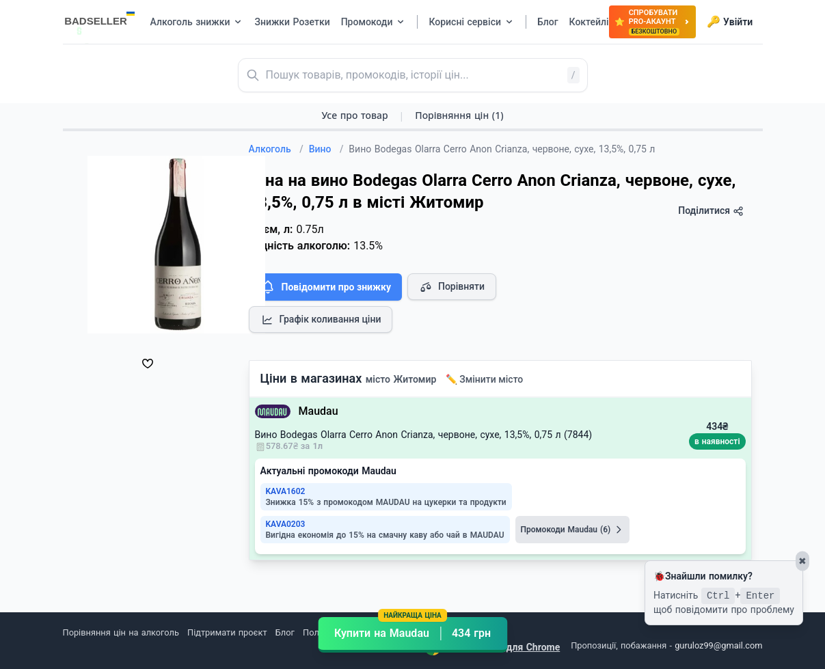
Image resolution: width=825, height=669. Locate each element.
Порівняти (452, 287)
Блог (285, 632)
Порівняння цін (459, 115)
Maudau (318, 411)
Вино (326, 149)
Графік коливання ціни (320, 320)
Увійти (730, 22)
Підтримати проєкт (227, 632)
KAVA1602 (286, 491)
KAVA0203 (286, 524)
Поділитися (710, 211)
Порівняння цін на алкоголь (121, 632)
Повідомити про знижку (325, 287)
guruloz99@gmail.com (718, 645)
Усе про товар (354, 115)
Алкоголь (276, 149)
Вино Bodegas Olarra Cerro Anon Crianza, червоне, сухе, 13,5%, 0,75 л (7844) (424, 434)
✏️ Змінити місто (485, 379)
